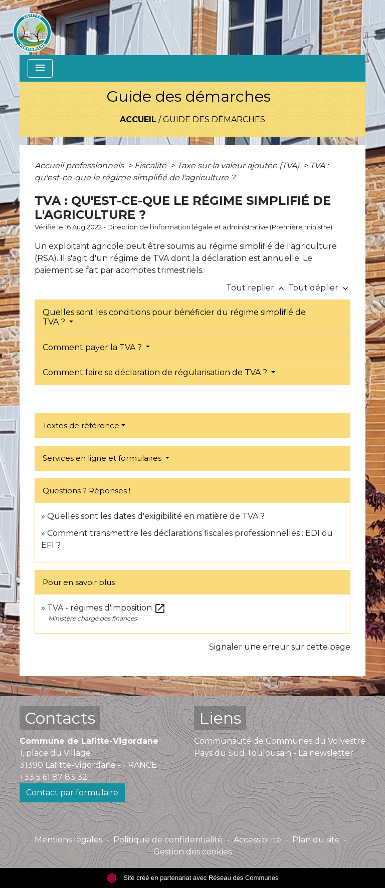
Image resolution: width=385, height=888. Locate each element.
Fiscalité (151, 165)
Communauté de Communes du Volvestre (279, 741)
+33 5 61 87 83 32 (53, 777)
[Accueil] (32, 27)
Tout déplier (319, 287)
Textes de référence (81, 425)
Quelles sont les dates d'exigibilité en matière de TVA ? (156, 516)
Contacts (60, 718)
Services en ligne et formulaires (103, 458)
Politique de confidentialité (168, 839)
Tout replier (257, 287)
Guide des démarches (214, 119)
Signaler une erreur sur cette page (279, 647)
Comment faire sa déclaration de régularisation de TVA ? (156, 372)
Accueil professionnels (80, 165)
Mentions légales (68, 839)
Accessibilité (257, 839)
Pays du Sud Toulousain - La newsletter (273, 753)
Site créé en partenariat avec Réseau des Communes (193, 877)
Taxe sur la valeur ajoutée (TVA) (239, 165)
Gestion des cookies (192, 851)
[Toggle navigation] (40, 68)
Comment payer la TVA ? (93, 347)
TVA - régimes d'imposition (106, 608)
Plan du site (316, 839)
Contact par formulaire (72, 792)
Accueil (138, 119)
